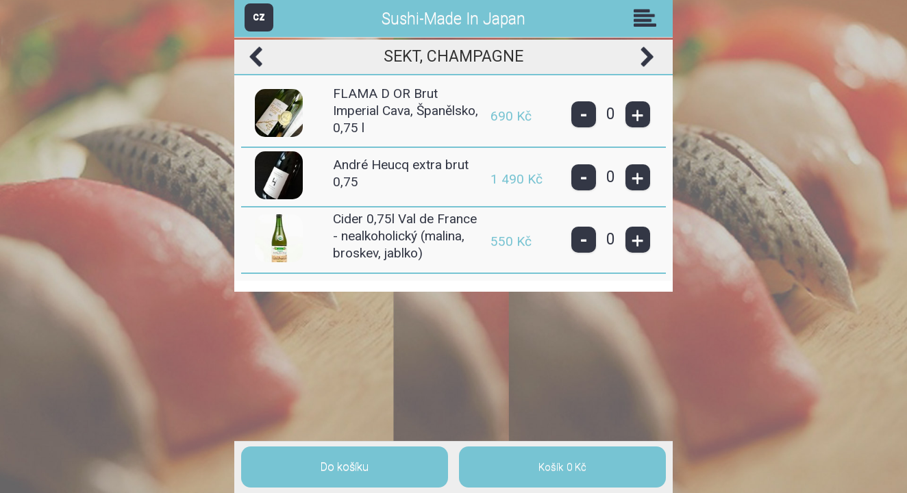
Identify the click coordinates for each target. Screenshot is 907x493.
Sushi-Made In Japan (453, 19)
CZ (259, 17)
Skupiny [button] (648, 18)
